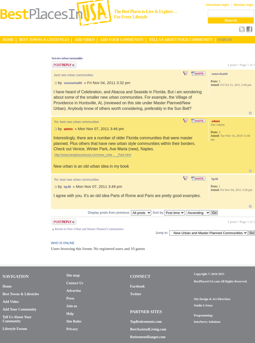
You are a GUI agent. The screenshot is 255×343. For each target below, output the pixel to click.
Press (70, 298)
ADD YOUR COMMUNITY (122, 40)
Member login (244, 5)
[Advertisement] (20, 128)
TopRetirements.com (146, 322)
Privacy (72, 329)
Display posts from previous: (119, 212)
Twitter (135, 294)
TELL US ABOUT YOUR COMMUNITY (181, 40)
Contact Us (74, 283)
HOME (8, 40)
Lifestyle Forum (15, 329)
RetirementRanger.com (147, 337)
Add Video (11, 302)
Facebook (137, 286)
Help (70, 314)
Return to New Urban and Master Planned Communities (89, 229)
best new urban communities (67, 58)
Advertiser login (217, 5)
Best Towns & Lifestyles (21, 294)
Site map (73, 275)
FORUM (225, 40)
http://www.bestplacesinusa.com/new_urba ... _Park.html (92, 155)
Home (7, 286)
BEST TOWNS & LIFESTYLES (44, 40)
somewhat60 (73, 83)
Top (250, 113)
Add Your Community (19, 309)
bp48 (67, 187)
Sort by (168, 212)
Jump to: (161, 233)
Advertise (73, 291)
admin (68, 129)
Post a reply (64, 65)
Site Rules (74, 321)
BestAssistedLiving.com (148, 329)
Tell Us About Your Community (17, 319)
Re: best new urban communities (76, 122)
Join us (71, 306)
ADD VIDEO (84, 40)
